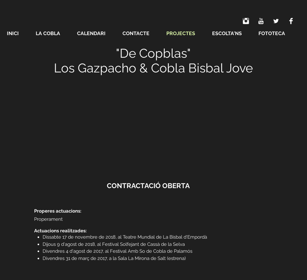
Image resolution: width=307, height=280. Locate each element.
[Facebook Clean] (291, 21)
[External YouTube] (153, 126)
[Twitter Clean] (276, 21)
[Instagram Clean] (246, 21)
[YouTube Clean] (261, 21)
